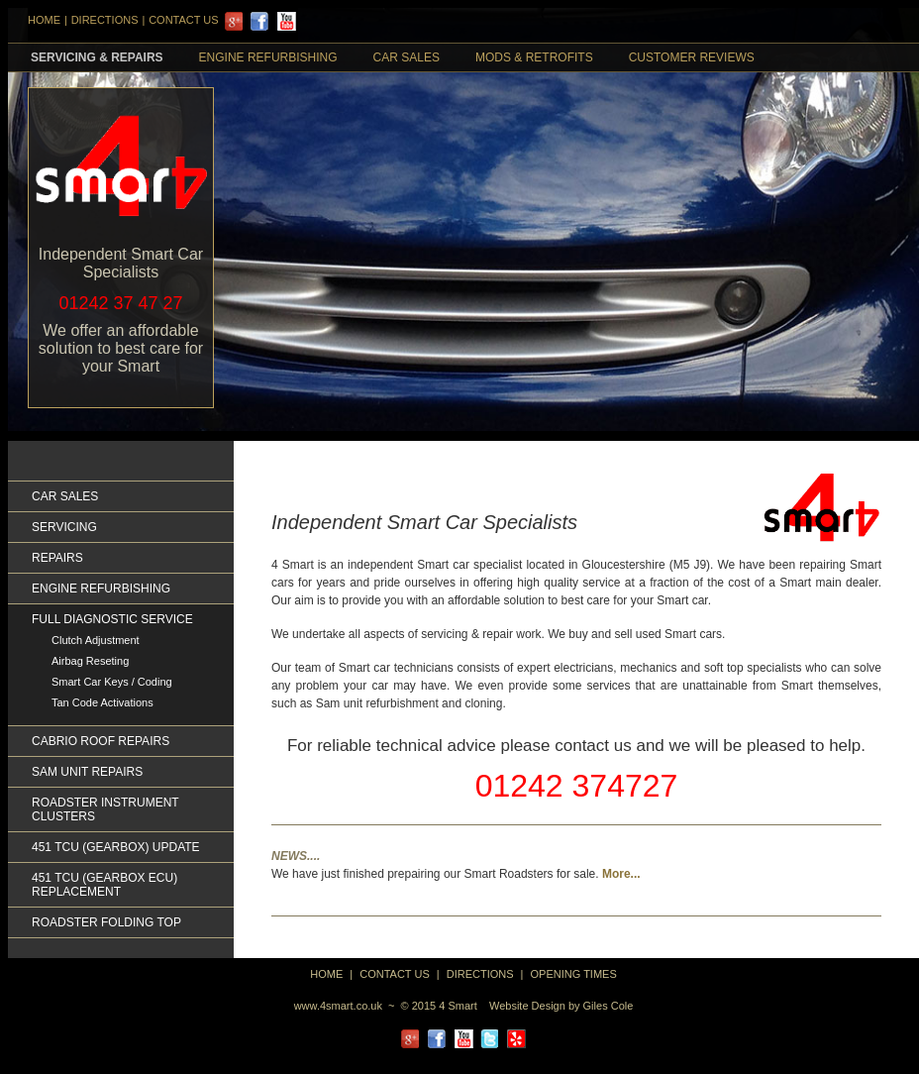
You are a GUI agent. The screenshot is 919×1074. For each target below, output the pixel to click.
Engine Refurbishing (268, 57)
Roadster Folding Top (106, 922)
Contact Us (184, 20)
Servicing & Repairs (97, 57)
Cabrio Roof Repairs (100, 741)
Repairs (57, 558)
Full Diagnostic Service (112, 619)
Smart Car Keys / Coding (111, 682)
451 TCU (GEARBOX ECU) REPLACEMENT (104, 885)
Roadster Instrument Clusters (105, 809)
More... (621, 874)
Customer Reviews (692, 57)
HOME (44, 20)
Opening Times (574, 974)
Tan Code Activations (102, 702)
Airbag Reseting (90, 661)
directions (480, 974)
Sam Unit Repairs (87, 772)
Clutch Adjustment (95, 640)
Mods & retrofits (534, 57)
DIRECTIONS (105, 20)
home (326, 974)
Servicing (64, 527)
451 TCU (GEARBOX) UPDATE (116, 847)
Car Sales (406, 57)
